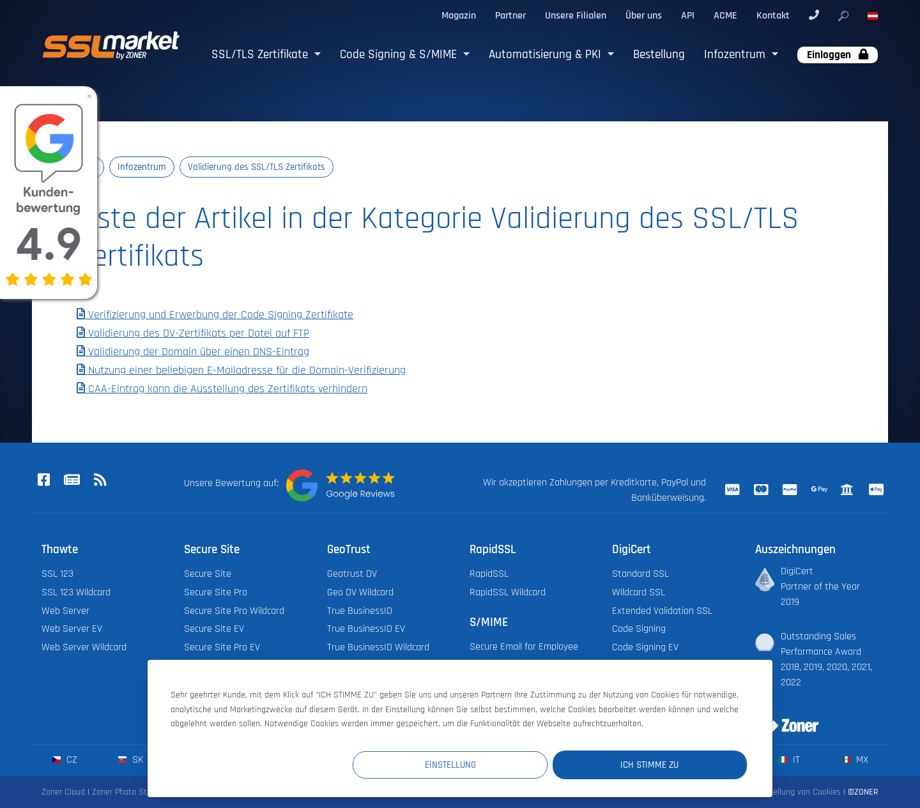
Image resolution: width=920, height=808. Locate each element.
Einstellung (511, 764)
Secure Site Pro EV (222, 648)
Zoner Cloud (63, 792)
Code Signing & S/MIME (400, 55)
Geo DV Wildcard (360, 592)
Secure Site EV (214, 629)
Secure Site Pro (215, 592)
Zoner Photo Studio (127, 792)
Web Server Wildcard (84, 648)
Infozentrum (736, 55)
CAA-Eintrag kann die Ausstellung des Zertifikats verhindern (222, 389)
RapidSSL (489, 574)
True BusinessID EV (366, 629)
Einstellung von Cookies (798, 792)
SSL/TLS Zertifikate (261, 55)
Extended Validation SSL (662, 611)
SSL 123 (57, 574)
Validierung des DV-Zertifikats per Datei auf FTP (193, 334)
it (789, 760)
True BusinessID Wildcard (378, 648)
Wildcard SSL (638, 592)
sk (130, 760)
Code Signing (639, 629)
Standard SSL (640, 574)
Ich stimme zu (671, 764)
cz (64, 760)
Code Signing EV (645, 648)
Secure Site (207, 574)
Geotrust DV (352, 574)
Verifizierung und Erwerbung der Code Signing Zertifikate (215, 316)
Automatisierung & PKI (546, 55)
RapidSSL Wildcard (508, 592)
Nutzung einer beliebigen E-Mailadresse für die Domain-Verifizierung (241, 370)
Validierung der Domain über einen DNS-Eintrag (193, 352)
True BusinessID (359, 611)
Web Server (65, 611)
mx (855, 760)
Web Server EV (72, 629)
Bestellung (659, 55)
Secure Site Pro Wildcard (234, 611)
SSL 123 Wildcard (76, 592)
